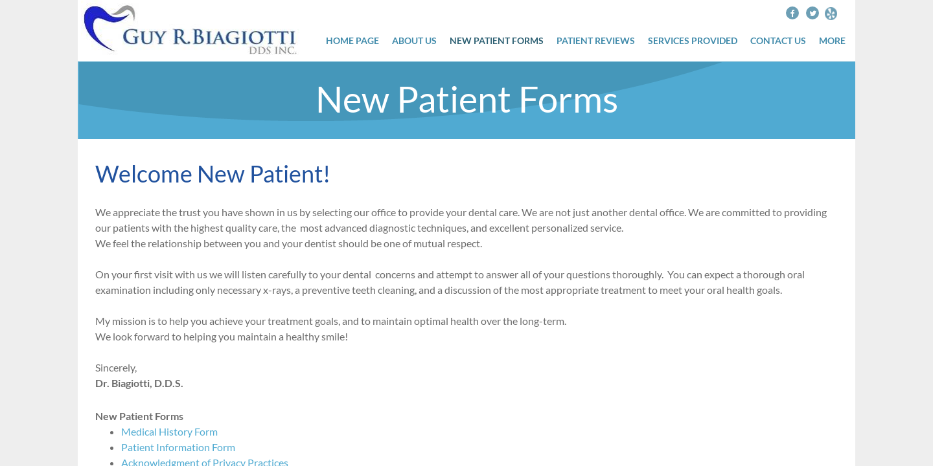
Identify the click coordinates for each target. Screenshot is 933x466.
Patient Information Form (178, 447)
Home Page (352, 41)
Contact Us (778, 41)
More (832, 41)
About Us (414, 41)
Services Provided (692, 41)
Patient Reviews (596, 41)
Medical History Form (169, 431)
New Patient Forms (497, 41)
